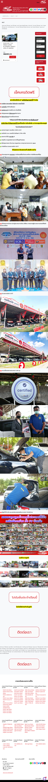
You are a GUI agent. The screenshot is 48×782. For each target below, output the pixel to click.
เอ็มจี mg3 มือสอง (28, 741)
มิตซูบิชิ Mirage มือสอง (7, 724)
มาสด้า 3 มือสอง (5, 742)
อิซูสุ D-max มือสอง (29, 721)
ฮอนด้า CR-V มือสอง (18, 698)
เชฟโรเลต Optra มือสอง (41, 700)
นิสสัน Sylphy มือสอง (29, 700)
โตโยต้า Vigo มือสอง (6, 706)
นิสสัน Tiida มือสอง (29, 701)
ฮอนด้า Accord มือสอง (19, 690)
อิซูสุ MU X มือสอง (28, 724)
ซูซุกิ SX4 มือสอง (17, 728)
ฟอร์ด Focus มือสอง (40, 724)
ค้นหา (41, 56)
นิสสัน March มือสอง (29, 693)
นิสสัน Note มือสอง (29, 698)
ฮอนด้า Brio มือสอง (18, 693)
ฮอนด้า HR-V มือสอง (18, 701)
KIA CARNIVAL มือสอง (19, 741)
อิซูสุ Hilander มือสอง (29, 723)
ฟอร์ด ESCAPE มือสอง (41, 721)
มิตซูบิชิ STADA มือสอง (7, 728)
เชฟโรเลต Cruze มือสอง (41, 698)
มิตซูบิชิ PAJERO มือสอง (7, 726)
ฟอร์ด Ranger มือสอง (40, 726)
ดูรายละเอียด (12, 57)
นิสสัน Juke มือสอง (29, 692)
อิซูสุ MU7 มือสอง (28, 726)
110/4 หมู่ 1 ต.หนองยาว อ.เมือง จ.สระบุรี (20, 11)
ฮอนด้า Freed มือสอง (18, 700)
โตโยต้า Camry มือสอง (7, 697)
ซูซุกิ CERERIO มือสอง (18, 721)
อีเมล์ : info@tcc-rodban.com (6, 766)
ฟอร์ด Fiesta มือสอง (40, 723)
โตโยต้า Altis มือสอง (6, 690)
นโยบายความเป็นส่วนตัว (7, 770)
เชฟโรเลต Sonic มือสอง (41, 701)
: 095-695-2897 (17, 10)
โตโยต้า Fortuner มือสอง (7, 698)
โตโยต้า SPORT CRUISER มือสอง (6, 704)
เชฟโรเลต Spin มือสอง (40, 703)
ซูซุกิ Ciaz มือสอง (17, 723)
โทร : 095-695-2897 (8, 763)
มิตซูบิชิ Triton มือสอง (7, 729)
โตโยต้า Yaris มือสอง (6, 710)
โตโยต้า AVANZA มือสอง (7, 695)
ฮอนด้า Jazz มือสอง (18, 703)
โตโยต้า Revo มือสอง (6, 701)
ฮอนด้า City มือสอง (18, 695)
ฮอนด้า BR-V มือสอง (18, 692)
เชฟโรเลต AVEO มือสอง (41, 690)
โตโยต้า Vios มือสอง (6, 708)
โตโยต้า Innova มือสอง (7, 700)
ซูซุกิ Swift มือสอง (18, 726)
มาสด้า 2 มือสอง (5, 741)
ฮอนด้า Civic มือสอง (18, 697)
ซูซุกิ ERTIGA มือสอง (18, 724)
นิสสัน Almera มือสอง (29, 690)
